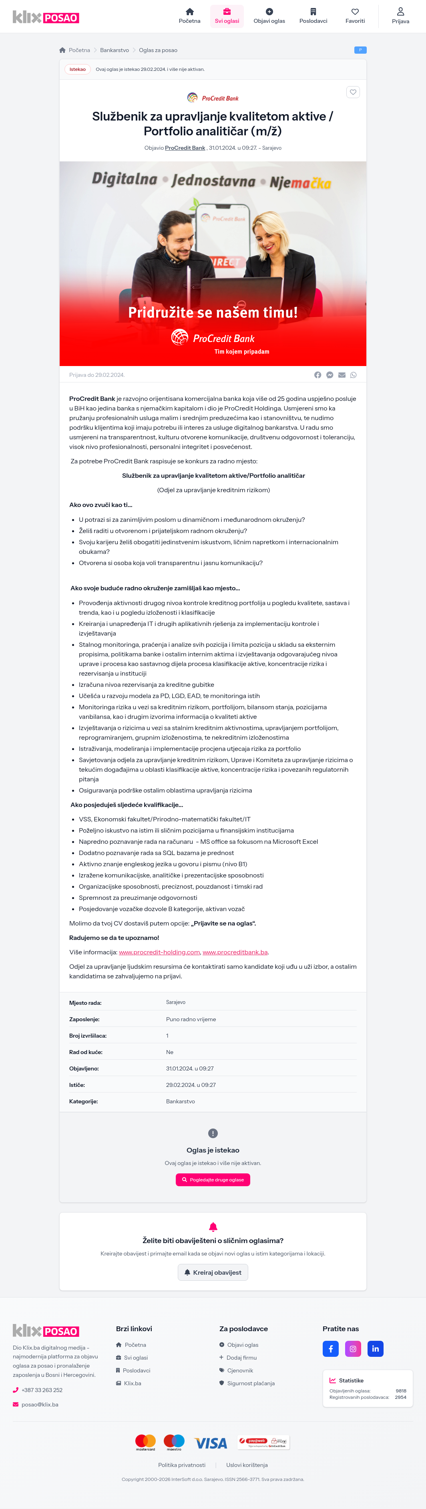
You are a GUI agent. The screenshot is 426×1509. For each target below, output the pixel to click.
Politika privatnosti (181, 1465)
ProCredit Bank (184, 148)
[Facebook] (331, 1350)
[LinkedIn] (376, 1350)
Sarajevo (272, 148)
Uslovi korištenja (247, 1465)
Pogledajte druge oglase (213, 1180)
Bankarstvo (114, 50)
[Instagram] (353, 1350)
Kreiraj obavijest (213, 1273)
